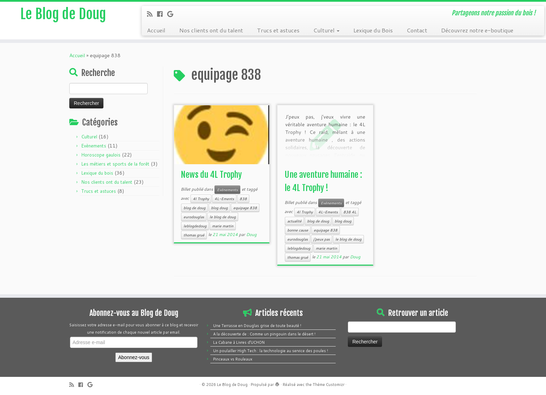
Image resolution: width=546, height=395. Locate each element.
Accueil (156, 30)
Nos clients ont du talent (211, 30)
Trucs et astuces (278, 30)
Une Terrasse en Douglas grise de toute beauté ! (257, 325)
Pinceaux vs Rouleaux (232, 359)
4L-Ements (224, 198)
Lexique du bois (97, 173)
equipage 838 (245, 207)
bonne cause (297, 230)
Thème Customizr (328, 384)
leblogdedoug (195, 225)
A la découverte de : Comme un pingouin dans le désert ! (264, 334)
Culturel (326, 30)
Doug (251, 234)
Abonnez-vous (133, 357)
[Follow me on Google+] (172, 13)
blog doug (219, 207)
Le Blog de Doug (63, 14)
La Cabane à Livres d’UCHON (239, 342)
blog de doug (194, 207)
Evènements (93, 146)
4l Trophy (201, 198)
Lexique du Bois (373, 30)
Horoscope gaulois (100, 155)
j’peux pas (321, 239)
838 (243, 198)
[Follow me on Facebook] (162, 13)
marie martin (222, 225)
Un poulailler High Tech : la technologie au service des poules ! (270, 351)
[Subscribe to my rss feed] (152, 13)
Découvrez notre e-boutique (477, 30)
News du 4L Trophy (211, 174)
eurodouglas (194, 216)
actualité (294, 221)
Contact (417, 30)
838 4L (349, 212)
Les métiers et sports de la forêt (115, 164)
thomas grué (194, 235)
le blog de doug (223, 216)
